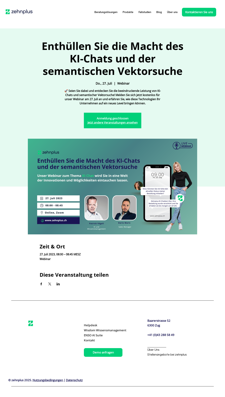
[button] (128, 12)
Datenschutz (74, 380)
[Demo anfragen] (103, 352)
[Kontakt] (100, 340)
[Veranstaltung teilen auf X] (49, 284)
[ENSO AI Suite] (100, 335)
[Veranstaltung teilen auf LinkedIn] (58, 284)
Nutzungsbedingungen (48, 380)
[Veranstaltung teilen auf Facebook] (41, 284)
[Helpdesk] (100, 325)
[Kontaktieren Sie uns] (199, 12)
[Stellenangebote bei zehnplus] (167, 355)
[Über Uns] (164, 350)
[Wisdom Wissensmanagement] (105, 330)
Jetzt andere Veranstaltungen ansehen (113, 122)
